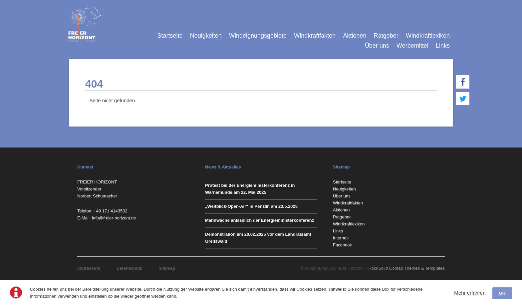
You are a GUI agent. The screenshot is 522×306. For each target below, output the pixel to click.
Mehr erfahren (469, 293)
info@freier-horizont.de (114, 217)
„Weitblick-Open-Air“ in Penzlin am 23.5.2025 (251, 206)
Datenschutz (129, 268)
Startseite (169, 35)
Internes (341, 237)
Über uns (377, 45)
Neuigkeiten (206, 35)
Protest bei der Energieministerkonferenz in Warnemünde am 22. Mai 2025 (250, 189)
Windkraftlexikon (428, 35)
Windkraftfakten (315, 35)
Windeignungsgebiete (258, 35)
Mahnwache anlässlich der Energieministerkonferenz (259, 220)
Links (443, 45)
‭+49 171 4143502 (111, 210)
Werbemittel (412, 45)
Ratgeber (386, 35)
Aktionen (354, 35)
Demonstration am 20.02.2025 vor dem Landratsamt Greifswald (258, 238)
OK (502, 293)
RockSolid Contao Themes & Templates (407, 268)
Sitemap (166, 268)
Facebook (342, 244)
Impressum (88, 268)
